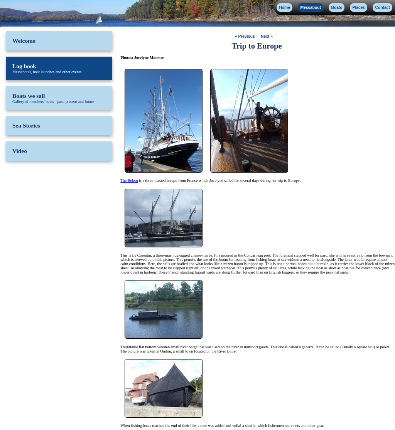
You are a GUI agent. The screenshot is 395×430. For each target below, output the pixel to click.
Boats (336, 7)
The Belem (129, 180)
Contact (382, 7)
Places (359, 7)
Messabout (310, 7)
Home (284, 7)
